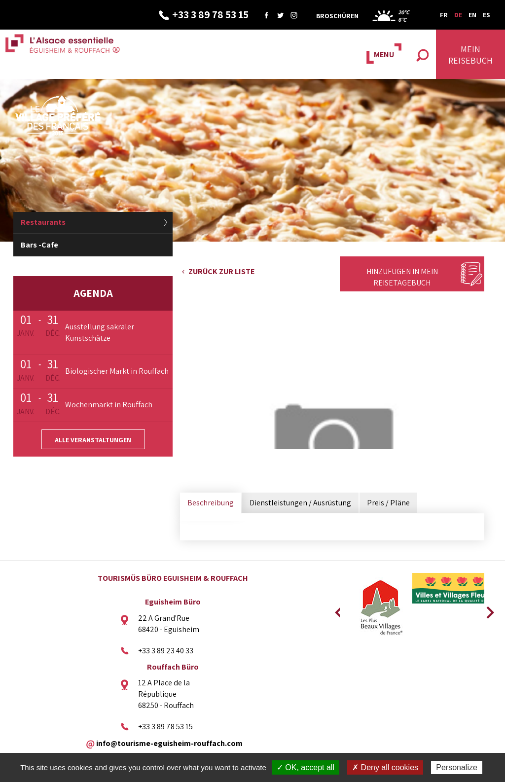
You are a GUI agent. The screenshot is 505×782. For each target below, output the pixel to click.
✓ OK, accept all (305, 767)
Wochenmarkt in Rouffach (108, 404)
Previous (337, 609)
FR (444, 14)
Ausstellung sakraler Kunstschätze (99, 332)
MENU (384, 54)
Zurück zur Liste (221, 271)
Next (487, 609)
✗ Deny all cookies (385, 767)
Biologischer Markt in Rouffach (117, 371)
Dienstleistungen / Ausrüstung (300, 503)
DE (458, 14)
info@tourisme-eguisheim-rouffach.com (169, 743)
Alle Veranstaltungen (93, 439)
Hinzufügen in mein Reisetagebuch (402, 277)
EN (472, 14)
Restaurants (43, 222)
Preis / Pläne (388, 503)
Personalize (456, 767)
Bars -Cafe (39, 245)
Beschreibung (210, 503)
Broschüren (337, 15)
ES (486, 14)
